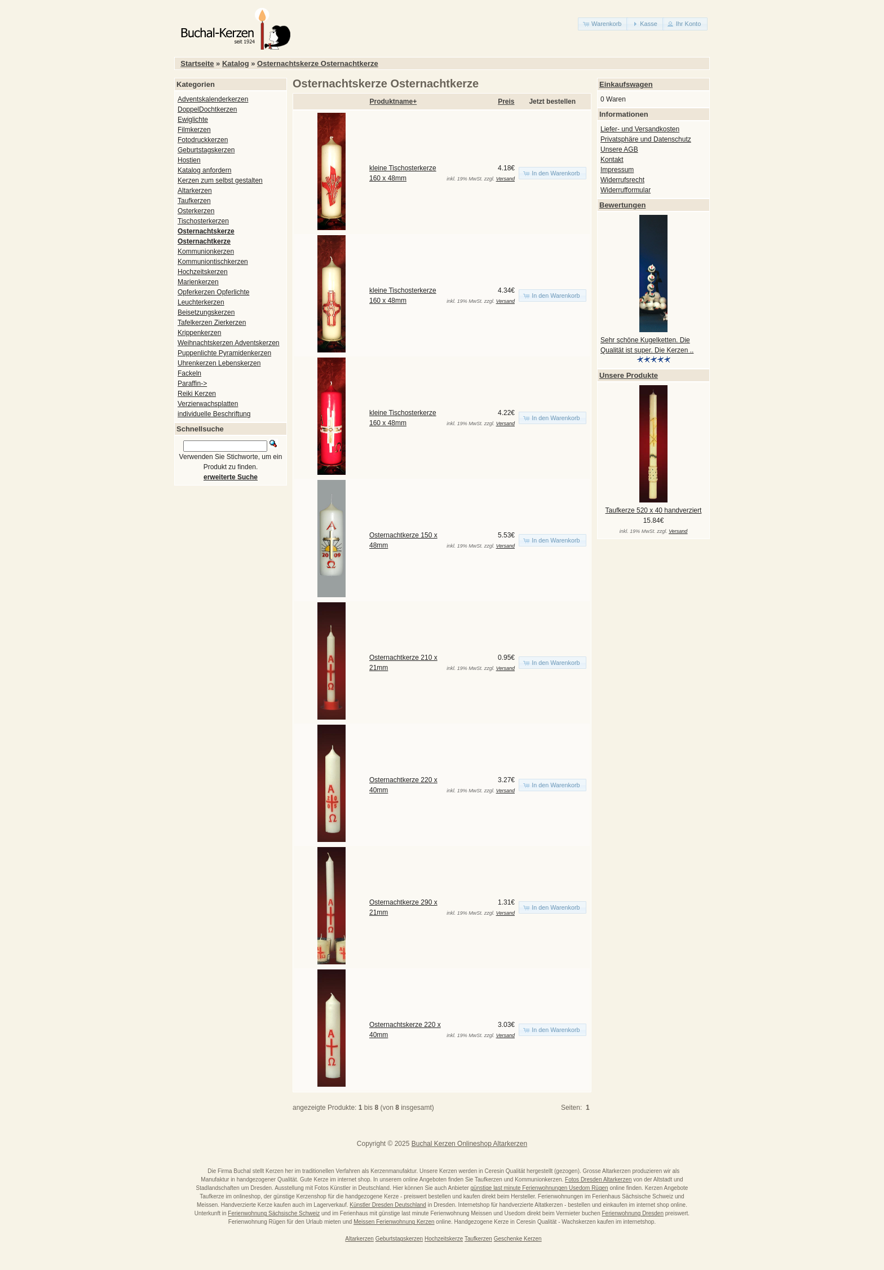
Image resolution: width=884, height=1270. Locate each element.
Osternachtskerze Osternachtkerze (317, 63)
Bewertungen (622, 205)
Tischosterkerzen (203, 221)
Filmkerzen (194, 130)
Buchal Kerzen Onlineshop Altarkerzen (469, 1144)
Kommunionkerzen (206, 251)
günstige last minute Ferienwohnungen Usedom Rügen (539, 1188)
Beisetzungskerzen (206, 312)
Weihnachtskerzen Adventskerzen (229, 343)
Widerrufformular (625, 190)
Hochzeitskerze (444, 1239)
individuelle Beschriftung (214, 414)
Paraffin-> (192, 383)
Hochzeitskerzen (203, 272)
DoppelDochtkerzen (207, 109)
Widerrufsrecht (622, 180)
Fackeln (189, 373)
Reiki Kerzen (197, 394)
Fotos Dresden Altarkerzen (598, 1179)
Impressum (617, 170)
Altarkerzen (195, 191)
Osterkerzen (196, 211)
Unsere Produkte (628, 375)
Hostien (189, 160)
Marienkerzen (198, 282)
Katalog (235, 63)
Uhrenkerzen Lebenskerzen (219, 363)
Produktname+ (393, 101)
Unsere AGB (619, 149)
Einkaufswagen (626, 84)
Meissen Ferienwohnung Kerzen (393, 1222)
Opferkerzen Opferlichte (213, 292)
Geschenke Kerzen (518, 1239)
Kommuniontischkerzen (213, 262)
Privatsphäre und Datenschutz (645, 139)
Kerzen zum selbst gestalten (220, 180)
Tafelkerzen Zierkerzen (212, 323)
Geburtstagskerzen (206, 150)
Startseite (197, 63)
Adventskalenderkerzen (213, 99)
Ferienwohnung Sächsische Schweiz (274, 1213)
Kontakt (612, 160)
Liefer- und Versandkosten (639, 129)
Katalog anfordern (204, 170)
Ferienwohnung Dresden (633, 1213)
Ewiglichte (193, 120)
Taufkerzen (194, 201)
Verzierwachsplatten (208, 404)
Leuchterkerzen (201, 302)
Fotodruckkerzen (203, 140)
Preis (506, 101)
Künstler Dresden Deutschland (388, 1205)
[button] (603, 23)
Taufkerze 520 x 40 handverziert (653, 510)
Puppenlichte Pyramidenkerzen (224, 353)
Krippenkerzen (199, 333)
